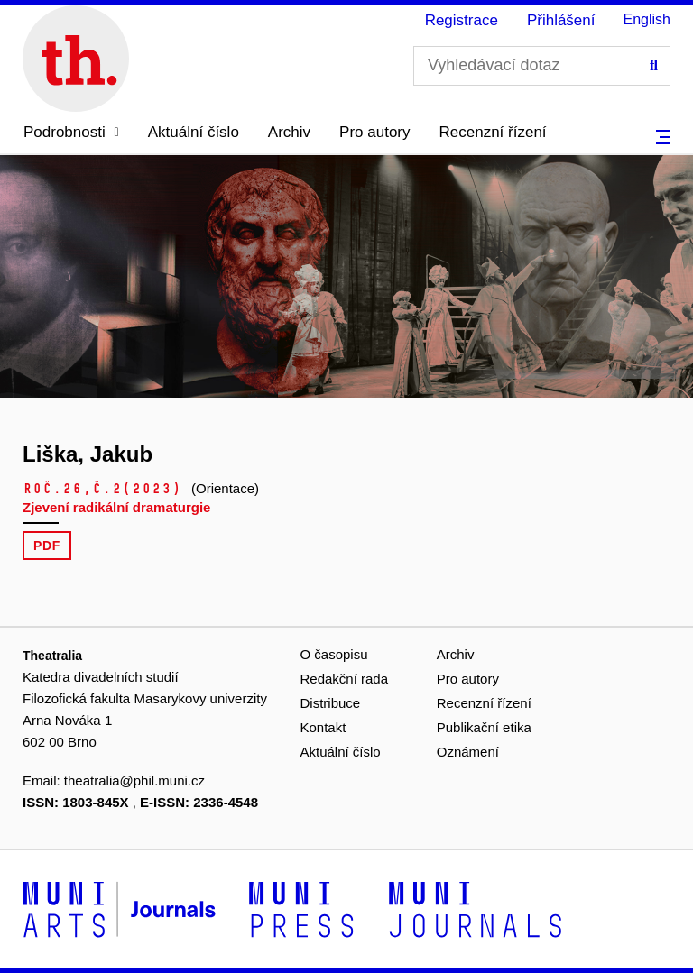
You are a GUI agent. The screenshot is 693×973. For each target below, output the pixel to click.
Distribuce (330, 703)
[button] (71, 132)
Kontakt (323, 727)
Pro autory (374, 132)
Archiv (289, 132)
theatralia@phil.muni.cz (134, 780)
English (647, 19)
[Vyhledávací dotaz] (541, 66)
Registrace (461, 20)
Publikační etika (484, 727)
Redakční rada (344, 678)
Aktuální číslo (193, 132)
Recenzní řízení (493, 132)
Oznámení (468, 751)
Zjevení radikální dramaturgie (116, 507)
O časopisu (334, 654)
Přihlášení (561, 20)
